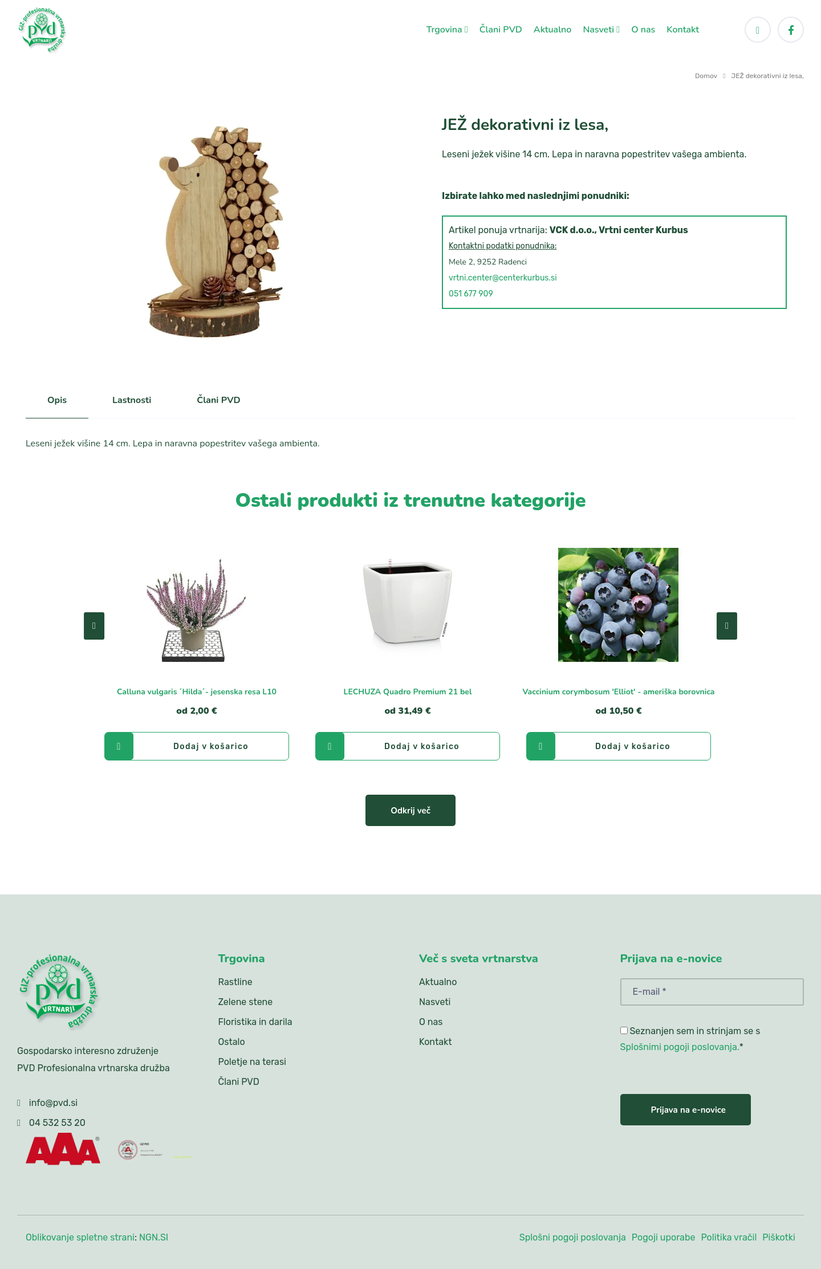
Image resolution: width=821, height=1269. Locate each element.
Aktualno (553, 29)
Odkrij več (410, 810)
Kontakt (682, 29)
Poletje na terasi (252, 1061)
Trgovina (447, 29)
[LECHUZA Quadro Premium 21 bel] (407, 604)
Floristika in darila (255, 1021)
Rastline (235, 982)
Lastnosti (131, 400)
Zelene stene (245, 1002)
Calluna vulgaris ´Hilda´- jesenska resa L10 (197, 691)
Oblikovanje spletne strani (80, 1237)
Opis (57, 400)
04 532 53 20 (57, 1122)
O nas (643, 29)
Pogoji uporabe (664, 1237)
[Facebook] (791, 30)
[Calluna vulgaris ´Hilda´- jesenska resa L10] (196, 604)
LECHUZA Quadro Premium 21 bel (408, 691)
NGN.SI (153, 1237)
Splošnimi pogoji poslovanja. (679, 1047)
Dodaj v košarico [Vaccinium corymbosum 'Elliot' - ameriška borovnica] (598, 746)
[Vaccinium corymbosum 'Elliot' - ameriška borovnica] (618, 604)
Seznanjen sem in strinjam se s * (690, 1039)
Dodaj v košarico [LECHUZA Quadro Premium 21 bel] (388, 746)
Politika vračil (729, 1237)
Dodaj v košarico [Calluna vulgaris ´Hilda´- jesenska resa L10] (177, 746)
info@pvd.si (53, 1102)
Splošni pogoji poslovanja (572, 1237)
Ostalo (231, 1041)
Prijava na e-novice (688, 1110)
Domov (706, 76)
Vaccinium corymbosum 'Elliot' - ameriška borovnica (618, 691)
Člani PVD (500, 29)
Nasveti (601, 29)
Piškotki (778, 1237)
